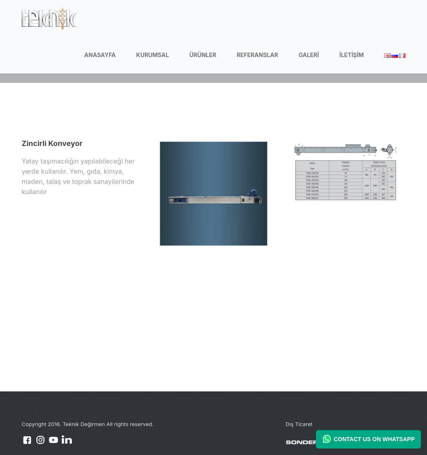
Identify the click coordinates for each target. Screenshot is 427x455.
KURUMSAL (152, 54)
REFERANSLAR (257, 54)
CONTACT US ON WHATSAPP (368, 439)
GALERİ (308, 54)
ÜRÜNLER (202, 54)
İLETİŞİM (351, 54)
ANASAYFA (100, 54)
